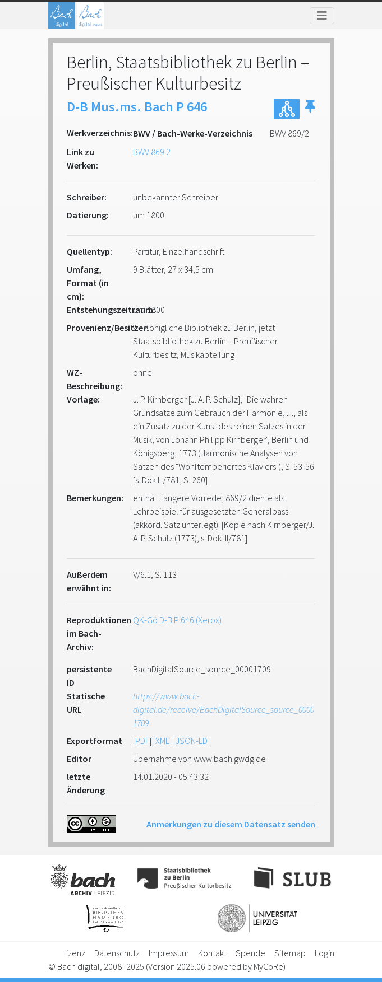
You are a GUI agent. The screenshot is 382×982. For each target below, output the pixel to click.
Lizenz (73, 952)
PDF (142, 740)
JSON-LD (192, 740)
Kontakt (212, 952)
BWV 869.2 (152, 151)
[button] (310, 109)
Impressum (169, 952)
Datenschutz (117, 952)
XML (162, 740)
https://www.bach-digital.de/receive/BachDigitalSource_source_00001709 (223, 709)
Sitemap (290, 952)
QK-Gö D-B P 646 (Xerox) (177, 619)
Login (324, 952)
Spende (250, 952)
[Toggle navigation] (322, 15)
